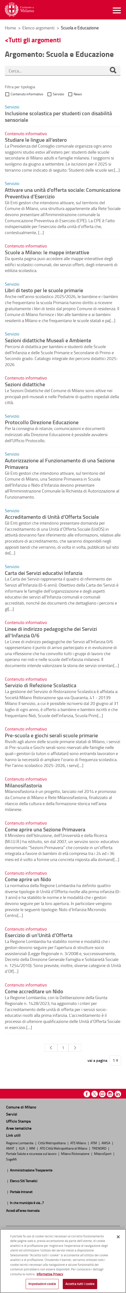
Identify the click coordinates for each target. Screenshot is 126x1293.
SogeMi (11, 1159)
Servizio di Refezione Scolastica (40, 685)
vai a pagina (97, 1060)
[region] (63, 1261)
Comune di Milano (21, 1107)
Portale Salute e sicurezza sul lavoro (31, 1153)
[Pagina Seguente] (75, 1048)
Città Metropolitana (52, 1142)
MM (32, 1148)
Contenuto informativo (27, 94)
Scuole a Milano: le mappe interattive (47, 252)
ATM (94, 1142)
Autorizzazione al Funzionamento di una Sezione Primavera (60, 463)
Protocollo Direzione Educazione (42, 422)
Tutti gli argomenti (34, 39)
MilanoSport (103, 1153)
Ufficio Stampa (18, 1121)
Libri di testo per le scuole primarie (44, 290)
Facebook (87, 1094)
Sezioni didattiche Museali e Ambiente (48, 340)
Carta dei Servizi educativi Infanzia (43, 573)
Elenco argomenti (38, 28)
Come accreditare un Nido (34, 991)
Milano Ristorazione (75, 1153)
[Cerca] (113, 71)
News (78, 94)
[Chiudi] (118, 1236)
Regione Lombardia (20, 1142)
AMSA (106, 1142)
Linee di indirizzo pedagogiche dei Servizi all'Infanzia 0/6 (51, 632)
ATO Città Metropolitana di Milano (64, 1148)
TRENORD (99, 1148)
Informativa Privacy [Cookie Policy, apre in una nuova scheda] (50, 1274)
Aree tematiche (19, 1128)
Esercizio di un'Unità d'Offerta (38, 935)
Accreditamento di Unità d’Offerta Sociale (52, 516)
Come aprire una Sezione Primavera (45, 829)
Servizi (11, 1114)
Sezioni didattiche (25, 384)
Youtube (102, 1094)
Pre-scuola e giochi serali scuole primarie (51, 735)
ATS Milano (78, 1142)
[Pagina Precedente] (51, 1048)
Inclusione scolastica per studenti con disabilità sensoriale (58, 116)
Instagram (110, 1094)
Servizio (58, 94)
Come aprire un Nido (28, 879)
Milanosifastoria (23, 785)
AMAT (10, 1148)
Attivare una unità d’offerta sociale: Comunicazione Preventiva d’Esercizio (62, 193)
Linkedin (118, 1094)
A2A (22, 1148)
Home (10, 28)
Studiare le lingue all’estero (36, 139)
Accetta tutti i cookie (79, 1284)
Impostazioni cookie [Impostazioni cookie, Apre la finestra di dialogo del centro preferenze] (42, 1284)
